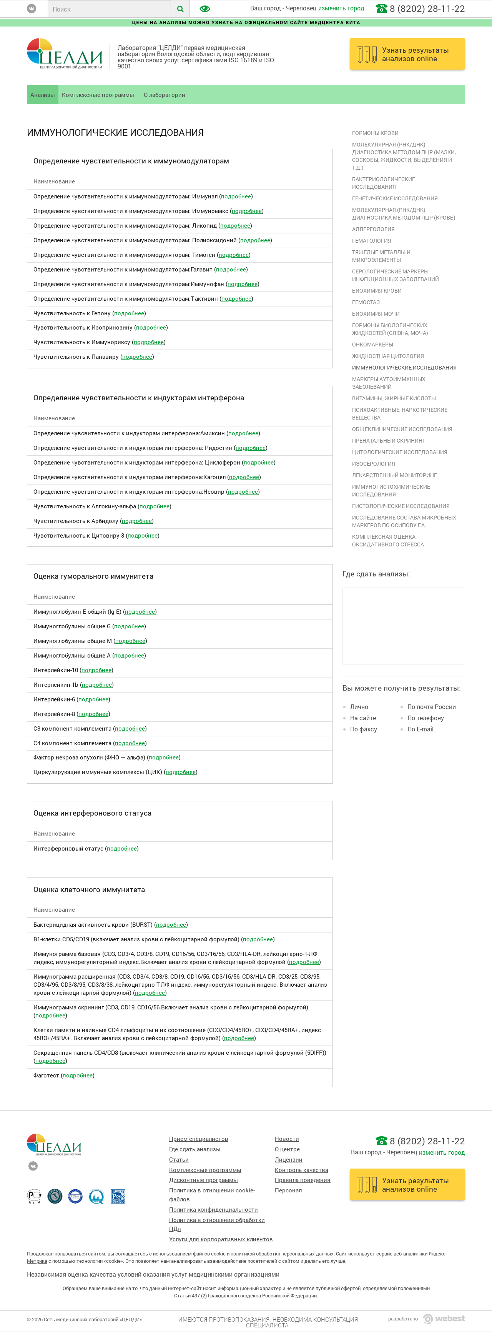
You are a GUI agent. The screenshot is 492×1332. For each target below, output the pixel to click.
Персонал (288, 1190)
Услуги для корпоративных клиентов (221, 1239)
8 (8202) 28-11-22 (427, 8)
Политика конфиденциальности (213, 1209)
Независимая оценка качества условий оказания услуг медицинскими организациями (153, 1274)
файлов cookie (209, 1253)
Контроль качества (301, 1170)
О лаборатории (164, 94)
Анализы (42, 94)
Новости (287, 1138)
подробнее (236, 196)
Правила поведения (303, 1180)
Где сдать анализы (195, 1149)
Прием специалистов (198, 1138)
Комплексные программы (98, 94)
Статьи (179, 1159)
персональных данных (307, 1253)
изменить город (341, 8)
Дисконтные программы (203, 1180)
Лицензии (289, 1159)
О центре (287, 1149)
